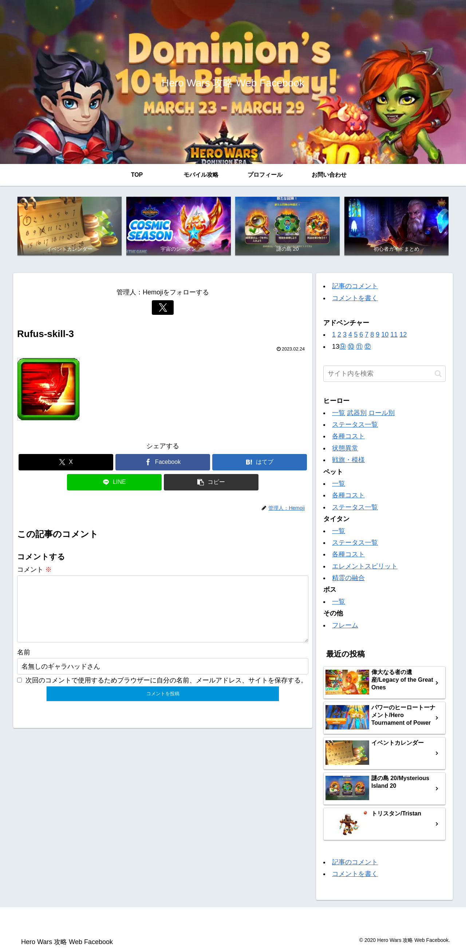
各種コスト (348, 436)
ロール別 (381, 412)
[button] (211, 482)
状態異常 (345, 448)
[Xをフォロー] (162, 307)
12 (403, 334)
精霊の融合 (348, 578)
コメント (34, 569)
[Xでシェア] (66, 462)
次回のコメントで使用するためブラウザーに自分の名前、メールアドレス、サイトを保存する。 (166, 692)
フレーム (345, 625)
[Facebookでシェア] (162, 462)
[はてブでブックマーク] (259, 462)
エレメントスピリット (365, 566)
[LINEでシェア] (114, 482)
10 (384, 334)
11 (394, 334)
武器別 (357, 412)
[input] (384, 374)
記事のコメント (355, 286)
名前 (23, 664)
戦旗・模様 (348, 459)
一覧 (338, 412)
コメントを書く (355, 298)
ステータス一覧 (355, 424)
